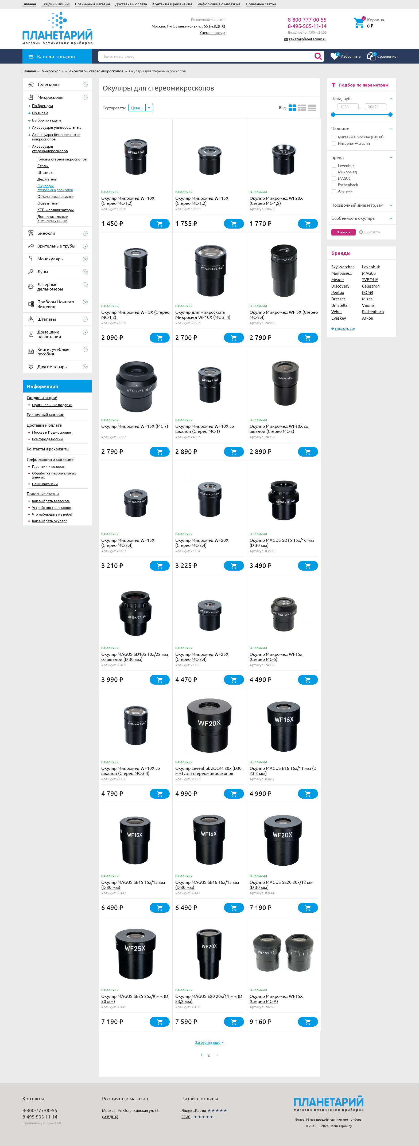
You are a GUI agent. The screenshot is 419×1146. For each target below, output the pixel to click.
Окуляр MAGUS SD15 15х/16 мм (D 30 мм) (282, 542)
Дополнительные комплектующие (52, 218)
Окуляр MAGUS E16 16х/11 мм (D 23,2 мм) (283, 770)
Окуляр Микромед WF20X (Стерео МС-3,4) (201, 542)
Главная (29, 3)
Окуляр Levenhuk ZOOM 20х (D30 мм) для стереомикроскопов (208, 770)
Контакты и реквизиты (172, 3)
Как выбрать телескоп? (51, 501)
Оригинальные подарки (52, 404)
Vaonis (368, 305)
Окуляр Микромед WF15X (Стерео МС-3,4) (127, 542)
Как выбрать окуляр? (49, 521)
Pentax (337, 292)
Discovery (340, 285)
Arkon (367, 317)
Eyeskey (338, 317)
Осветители (47, 203)
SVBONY (370, 279)
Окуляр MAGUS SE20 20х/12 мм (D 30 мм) (281, 884)
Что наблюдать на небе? (52, 514)
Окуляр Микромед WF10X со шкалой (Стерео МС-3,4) (130, 770)
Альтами (342, 191)
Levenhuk (343, 165)
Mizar (367, 298)
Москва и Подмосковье (51, 432)
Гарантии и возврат (48, 466)
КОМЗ (367, 292)
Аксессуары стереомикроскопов (50, 148)
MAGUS (341, 178)
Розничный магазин (92, 3)
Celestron (371, 285)
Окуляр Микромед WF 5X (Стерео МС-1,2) (135, 314)
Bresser (338, 298)
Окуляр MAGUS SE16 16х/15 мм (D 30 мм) (207, 884)
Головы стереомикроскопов (62, 158)
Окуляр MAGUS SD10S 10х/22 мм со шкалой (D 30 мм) (134, 656)
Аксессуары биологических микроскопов (56, 136)
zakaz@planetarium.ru (308, 38)
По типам (40, 112)
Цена (137, 107)
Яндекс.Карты (193, 1110)
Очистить (372, 232)
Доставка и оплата (131, 3)
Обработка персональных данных (54, 475)
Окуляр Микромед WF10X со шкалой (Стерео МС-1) (204, 428)
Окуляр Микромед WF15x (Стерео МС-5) (276, 656)
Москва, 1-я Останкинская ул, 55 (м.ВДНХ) (188, 25)
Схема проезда (212, 32)
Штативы (45, 172)
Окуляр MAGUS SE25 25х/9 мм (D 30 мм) (134, 998)
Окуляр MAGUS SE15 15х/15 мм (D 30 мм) (133, 884)
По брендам (42, 105)
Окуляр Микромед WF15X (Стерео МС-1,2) (201, 200)
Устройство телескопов (51, 507)
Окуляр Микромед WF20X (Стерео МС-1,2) (276, 200)
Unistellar (340, 305)
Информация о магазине (218, 3)
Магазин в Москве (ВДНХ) (358, 136)
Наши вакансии (45, 483)
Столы (43, 165)
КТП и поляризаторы (55, 209)
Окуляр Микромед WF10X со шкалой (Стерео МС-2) (279, 428)
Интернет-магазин (351, 143)
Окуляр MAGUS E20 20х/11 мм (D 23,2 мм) (208, 998)
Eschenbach (345, 184)
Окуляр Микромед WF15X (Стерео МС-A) (276, 998)
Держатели (47, 178)
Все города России (47, 439)
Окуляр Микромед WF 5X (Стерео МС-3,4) (284, 314)
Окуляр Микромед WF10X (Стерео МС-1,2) (127, 200)
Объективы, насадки (55, 196)
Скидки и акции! (55, 3)
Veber (336, 311)
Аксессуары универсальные (57, 127)
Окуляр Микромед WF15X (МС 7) (134, 426)
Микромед (344, 171)
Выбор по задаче (46, 119)
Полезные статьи (261, 3)
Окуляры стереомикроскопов (55, 187)
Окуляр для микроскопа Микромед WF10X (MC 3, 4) (202, 314)
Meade (337, 279)
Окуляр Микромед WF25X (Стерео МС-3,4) (201, 656)
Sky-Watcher (342, 266)
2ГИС (186, 1116)
